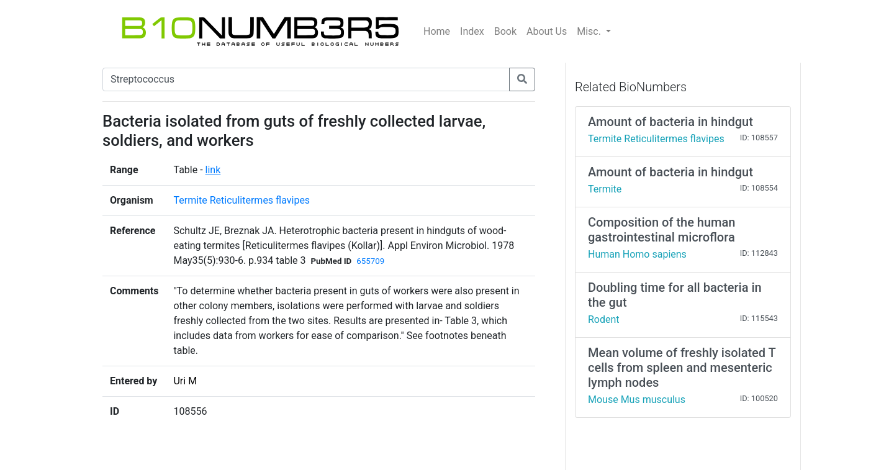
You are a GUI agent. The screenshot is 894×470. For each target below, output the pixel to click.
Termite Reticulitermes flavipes (241, 200)
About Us (546, 31)
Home (436, 31)
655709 (370, 261)
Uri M (185, 381)
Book (505, 31)
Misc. (590, 31)
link (213, 170)
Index (472, 31)
